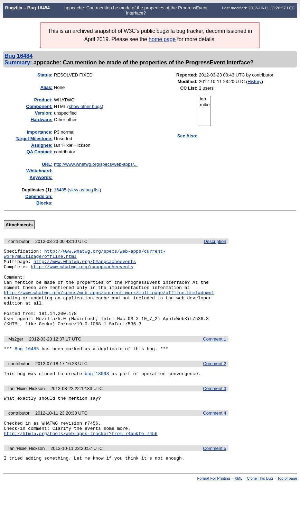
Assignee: (42, 145)
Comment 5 (214, 470)
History (254, 81)
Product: (43, 99)
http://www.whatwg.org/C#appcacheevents (85, 264)
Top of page (287, 501)
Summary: (18, 62)
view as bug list (84, 189)
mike (204, 105)
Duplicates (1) (36, 189)
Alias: (46, 87)
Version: (44, 113)
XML (239, 501)
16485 (60, 189)
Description (215, 241)
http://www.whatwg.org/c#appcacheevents (82, 271)
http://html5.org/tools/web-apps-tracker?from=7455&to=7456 (81, 455)
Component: (39, 106)
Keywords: (41, 177)
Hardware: (42, 119)
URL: (47, 164)
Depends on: (39, 196)
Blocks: (44, 203)
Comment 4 (214, 431)
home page (162, 39)
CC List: (189, 88)
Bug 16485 (27, 365)
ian (204, 99)
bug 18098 (97, 391)
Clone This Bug (260, 501)
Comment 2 (214, 380)
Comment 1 (214, 354)
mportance (39, 132)
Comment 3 (214, 406)
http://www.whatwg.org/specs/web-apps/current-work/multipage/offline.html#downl (109, 302)
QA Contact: (40, 151)
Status (44, 75)
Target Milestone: (34, 138)
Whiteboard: (39, 170)
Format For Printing (213, 501)
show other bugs (85, 106)
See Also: (187, 135)
